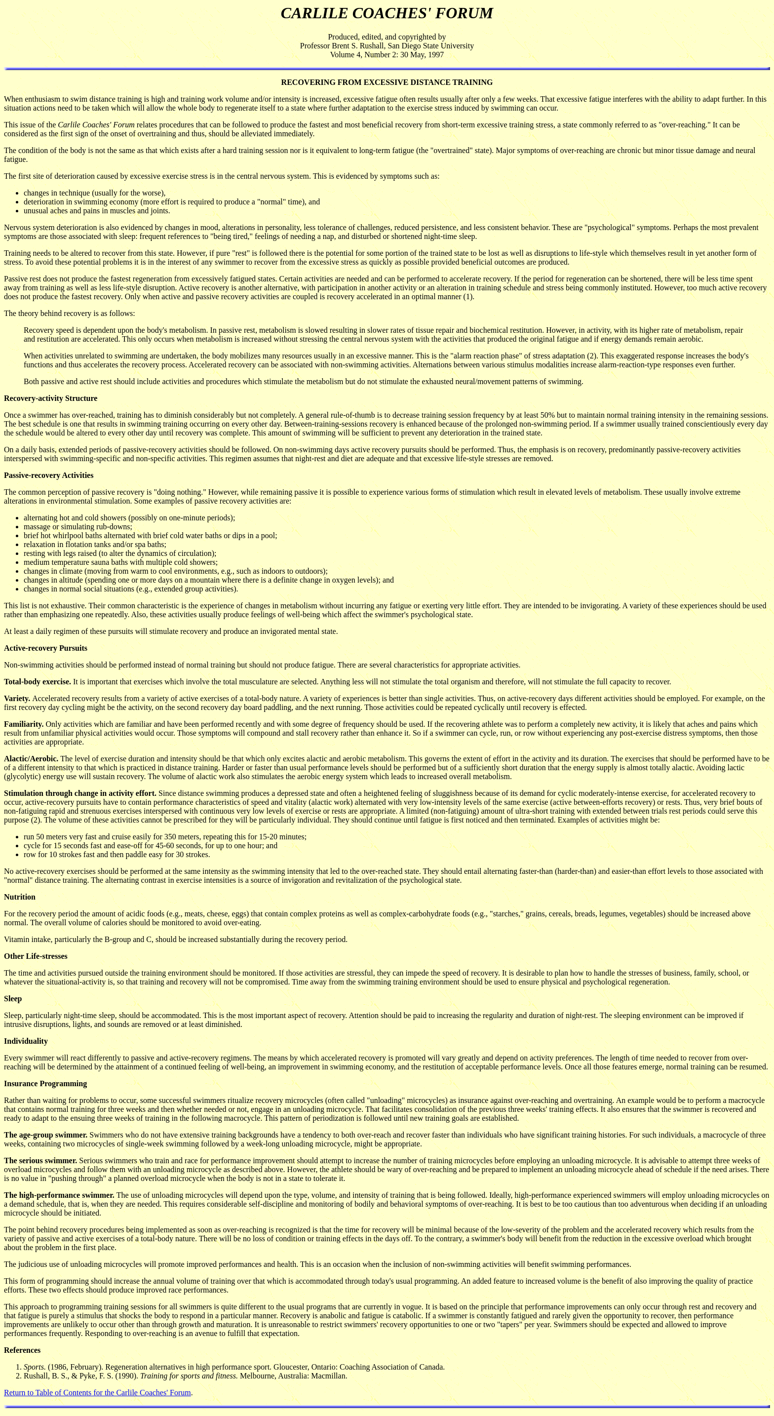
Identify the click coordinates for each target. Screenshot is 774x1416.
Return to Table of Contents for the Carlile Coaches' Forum (97, 1392)
